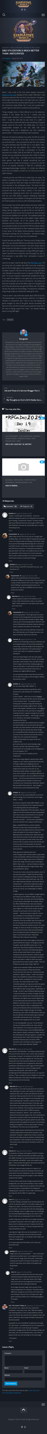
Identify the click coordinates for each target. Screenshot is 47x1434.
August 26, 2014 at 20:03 (28, 792)
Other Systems (11, 439)
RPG (33, 439)
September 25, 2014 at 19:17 (35, 1305)
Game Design (18, 480)
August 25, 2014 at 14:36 (27, 534)
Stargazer (7, 58)
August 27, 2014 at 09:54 (24, 1272)
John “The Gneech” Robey (16, 1305)
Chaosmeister (13, 534)
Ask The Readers (11, 436)
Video (19, 441)
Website (7, 1375)
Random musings (24, 439)
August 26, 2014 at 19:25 (24, 1251)
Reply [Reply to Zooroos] (10, 1196)
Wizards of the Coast (9, 95)
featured (10, 320)
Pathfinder (9, 482)
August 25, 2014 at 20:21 (25, 1086)
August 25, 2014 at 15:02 (24, 564)
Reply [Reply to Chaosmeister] (10, 561)
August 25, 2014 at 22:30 (23, 1151)
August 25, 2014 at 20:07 (24, 1049)
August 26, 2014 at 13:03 (21, 1199)
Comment (8, 1353)
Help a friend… (11, 486)
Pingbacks (26, 506)
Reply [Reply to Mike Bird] (13, 609)
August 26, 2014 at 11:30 (28, 639)
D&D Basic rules (36, 263)
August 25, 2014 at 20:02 (27, 596)
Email (26, 1368)
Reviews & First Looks (32, 48)
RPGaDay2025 (10, 441)
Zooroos (15, 639)
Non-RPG (36, 436)
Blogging (8, 480)
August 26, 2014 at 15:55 (28, 684)
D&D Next (5, 48)
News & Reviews (16, 48)
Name (6, 1368)
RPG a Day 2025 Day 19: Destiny (18, 444)
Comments (10, 506)
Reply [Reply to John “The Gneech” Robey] (10, 1341)
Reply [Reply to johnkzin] (10, 530)
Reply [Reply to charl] (10, 1248)
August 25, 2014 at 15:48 (29, 575)
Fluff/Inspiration (25, 436)
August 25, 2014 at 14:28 (23, 513)
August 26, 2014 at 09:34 (31, 612)
